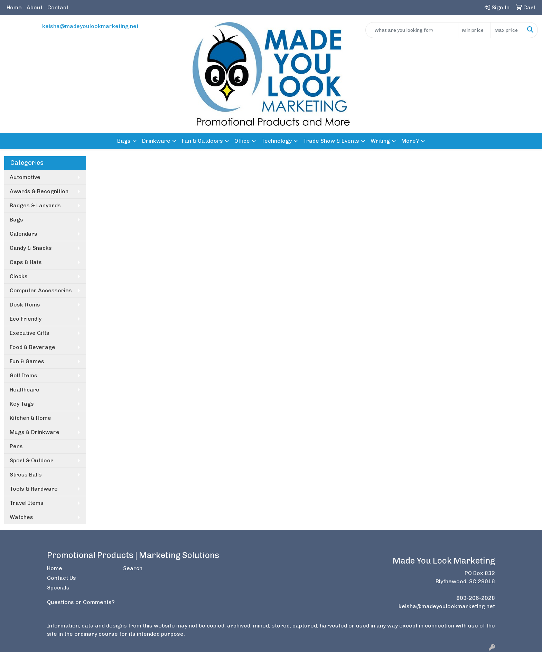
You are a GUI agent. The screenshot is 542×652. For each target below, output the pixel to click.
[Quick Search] (411, 30)
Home (14, 7)
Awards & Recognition (39, 191)
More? (410, 141)
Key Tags (22, 403)
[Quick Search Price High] (506, 30)
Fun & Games (27, 361)
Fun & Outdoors (202, 141)
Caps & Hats (26, 262)
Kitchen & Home (30, 418)
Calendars (23, 233)
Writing (380, 141)
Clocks (19, 276)
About (35, 7)
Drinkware (156, 141)
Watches (21, 517)
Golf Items (23, 375)
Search (132, 568)
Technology (276, 141)
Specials (58, 587)
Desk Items (25, 304)
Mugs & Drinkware (34, 432)
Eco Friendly (25, 318)
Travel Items (27, 503)
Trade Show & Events (331, 141)
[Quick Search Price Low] (474, 30)
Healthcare (24, 389)
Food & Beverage (32, 347)
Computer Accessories (41, 290)
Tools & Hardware (34, 488)
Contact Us (61, 578)
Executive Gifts (29, 333)
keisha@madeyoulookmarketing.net (90, 26)
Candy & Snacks (31, 248)
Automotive (25, 177)
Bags (124, 141)
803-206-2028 (475, 598)
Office (242, 141)
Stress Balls (26, 474)
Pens (16, 446)
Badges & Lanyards (35, 205)
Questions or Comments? (81, 602)
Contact (57, 7)
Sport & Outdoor (31, 460)
